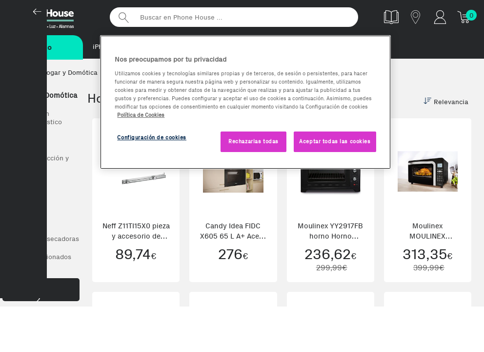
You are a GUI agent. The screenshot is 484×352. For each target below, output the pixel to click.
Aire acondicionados (39, 258)
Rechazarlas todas (253, 141)
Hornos (18, 185)
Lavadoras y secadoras (43, 240)
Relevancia (446, 102)
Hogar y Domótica (42, 96)
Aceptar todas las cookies (334, 141)
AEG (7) (20, 332)
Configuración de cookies (151, 137)
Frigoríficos (25, 203)
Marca (41, 312)
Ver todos (22, 141)
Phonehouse (53, 16)
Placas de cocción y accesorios (38, 163)
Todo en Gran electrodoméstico (34, 118)
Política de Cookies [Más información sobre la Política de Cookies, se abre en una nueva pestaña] (140, 114)
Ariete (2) (60, 332)
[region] (245, 102)
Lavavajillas (25, 222)
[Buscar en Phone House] (234, 17)
